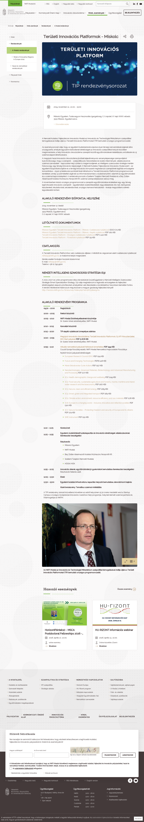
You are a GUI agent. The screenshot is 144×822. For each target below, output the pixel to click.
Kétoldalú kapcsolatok (84, 692)
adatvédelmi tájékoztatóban (102, 817)
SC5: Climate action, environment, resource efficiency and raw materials (94, 398)
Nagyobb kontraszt (85, 4)
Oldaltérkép (12, 781)
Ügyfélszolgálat (115, 13)
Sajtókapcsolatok (117, 699)
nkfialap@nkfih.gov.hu (51, 256)
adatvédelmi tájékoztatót (24, 768)
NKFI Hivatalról (30, 4)
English (56, 4)
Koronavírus (15, 82)
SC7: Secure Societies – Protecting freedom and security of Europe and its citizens (99, 410)
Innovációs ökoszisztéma (73, 13)
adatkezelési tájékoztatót (78, 766)
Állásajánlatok (14, 696)
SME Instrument (71, 417)
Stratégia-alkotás (47, 689)
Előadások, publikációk (119, 696)
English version (92, 781)
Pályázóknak (15, 4)
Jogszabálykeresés (116, 793)
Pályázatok (30, 13)
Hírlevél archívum (51, 773)
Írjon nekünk (46, 801)
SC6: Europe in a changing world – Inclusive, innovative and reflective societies (97, 403)
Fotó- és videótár (117, 692)
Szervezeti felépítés (16, 689)
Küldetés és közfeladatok (18, 685)
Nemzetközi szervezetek (85, 699)
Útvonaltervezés (62, 124)
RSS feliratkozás (72, 781)
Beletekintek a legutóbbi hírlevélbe (24, 773)
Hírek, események (96, 13)
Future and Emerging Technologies (79, 361)
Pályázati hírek (16, 75)
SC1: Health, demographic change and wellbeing (85, 377)
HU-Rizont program (83, 689)
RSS (47, 4)
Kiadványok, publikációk (17, 699)
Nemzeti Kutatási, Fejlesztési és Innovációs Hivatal (18, 798)
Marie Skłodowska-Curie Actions (78, 366)
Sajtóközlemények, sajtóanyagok (123, 685)
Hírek (13, 37)
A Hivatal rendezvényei (61, 26)
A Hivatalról (15, 680)
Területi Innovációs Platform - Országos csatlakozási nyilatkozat (68, 235)
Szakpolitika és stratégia (55, 680)
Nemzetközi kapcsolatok (89, 680)
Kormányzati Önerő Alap (49, 13)
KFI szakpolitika (47, 685)
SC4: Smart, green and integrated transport (82, 394)
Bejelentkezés (132, 13)
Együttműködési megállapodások (21, 703)
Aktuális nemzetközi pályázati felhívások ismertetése (82, 347)
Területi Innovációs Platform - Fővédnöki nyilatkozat (63, 237)
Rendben (138, 819)
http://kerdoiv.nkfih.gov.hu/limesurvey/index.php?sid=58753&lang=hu (71, 290)
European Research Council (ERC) (79, 356)
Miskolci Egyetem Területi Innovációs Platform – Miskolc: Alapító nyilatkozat (73, 232)
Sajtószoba (117, 680)
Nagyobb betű (30, 781)
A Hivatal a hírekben (118, 689)
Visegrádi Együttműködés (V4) (87, 696)
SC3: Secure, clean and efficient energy (81, 389)
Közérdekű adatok (15, 692)
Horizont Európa (82, 685)
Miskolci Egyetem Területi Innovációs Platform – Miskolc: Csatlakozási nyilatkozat (75, 230)
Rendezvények (46, 26)
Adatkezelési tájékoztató (118, 800)
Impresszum (113, 796)
